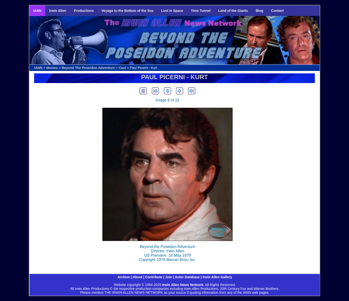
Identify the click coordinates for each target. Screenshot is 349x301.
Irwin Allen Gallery (217, 277)
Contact (277, 11)
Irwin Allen (57, 11)
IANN (37, 11)
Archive (123, 277)
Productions (84, 11)
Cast (122, 68)
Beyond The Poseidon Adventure (88, 68)
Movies (52, 68)
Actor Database (187, 277)
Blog (259, 11)
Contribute (153, 277)
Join (168, 277)
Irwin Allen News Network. (183, 285)
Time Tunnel (201, 11)
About (137, 277)
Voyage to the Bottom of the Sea (127, 11)
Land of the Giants (233, 11)
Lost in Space (172, 11)
